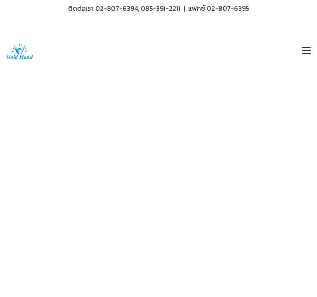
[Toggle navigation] (306, 51)
